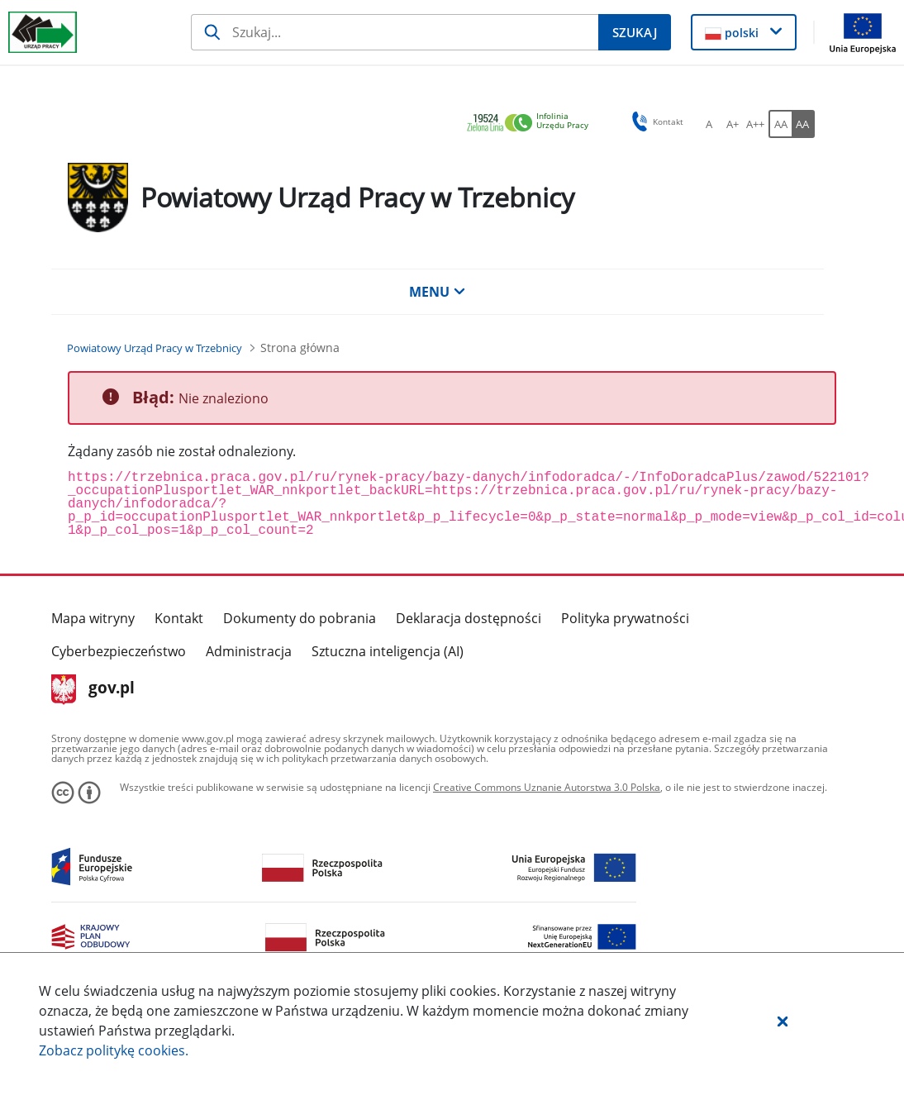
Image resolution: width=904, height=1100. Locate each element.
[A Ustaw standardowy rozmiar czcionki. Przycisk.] (709, 124)
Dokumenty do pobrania (299, 618)
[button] (782, 1021)
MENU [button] (437, 292)
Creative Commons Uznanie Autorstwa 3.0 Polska (546, 787)
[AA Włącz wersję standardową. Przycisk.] (780, 124)
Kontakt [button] (654, 121)
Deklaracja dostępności (468, 618)
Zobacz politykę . (113, 1050)
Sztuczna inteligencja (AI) (388, 651)
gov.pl (93, 689)
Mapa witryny (93, 618)
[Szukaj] (394, 32)
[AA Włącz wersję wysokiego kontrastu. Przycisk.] (803, 124)
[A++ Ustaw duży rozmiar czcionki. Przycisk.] (755, 124)
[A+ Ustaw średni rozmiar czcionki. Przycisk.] (732, 124)
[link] (532, 123)
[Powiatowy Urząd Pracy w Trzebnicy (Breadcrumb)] (154, 348)
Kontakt (179, 618)
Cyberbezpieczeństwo (118, 651)
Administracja (249, 651)
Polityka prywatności (625, 618)
